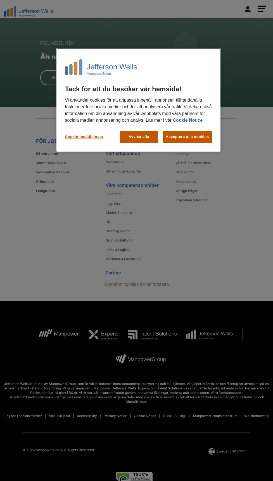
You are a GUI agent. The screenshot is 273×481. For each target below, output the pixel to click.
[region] (138, 100)
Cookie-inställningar (84, 137)
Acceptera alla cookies (187, 137)
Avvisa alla (139, 137)
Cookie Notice (188, 120)
